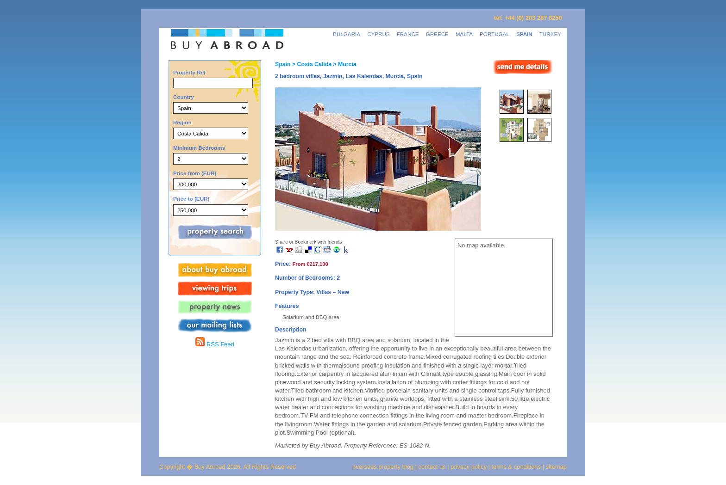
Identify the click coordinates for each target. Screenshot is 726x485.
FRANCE (408, 34)
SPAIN (524, 34)
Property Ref (189, 72)
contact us (432, 466)
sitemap (555, 466)
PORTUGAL (494, 34)
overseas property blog (382, 466)
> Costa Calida (311, 64)
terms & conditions (517, 466)
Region (182, 122)
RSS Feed (214, 344)
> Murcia (344, 64)
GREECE (437, 34)
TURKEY (550, 34)
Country (183, 97)
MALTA (464, 34)
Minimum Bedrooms (199, 148)
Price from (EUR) (194, 173)
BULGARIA (346, 34)
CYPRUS (378, 34)
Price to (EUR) (191, 199)
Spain (282, 64)
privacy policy (469, 466)
